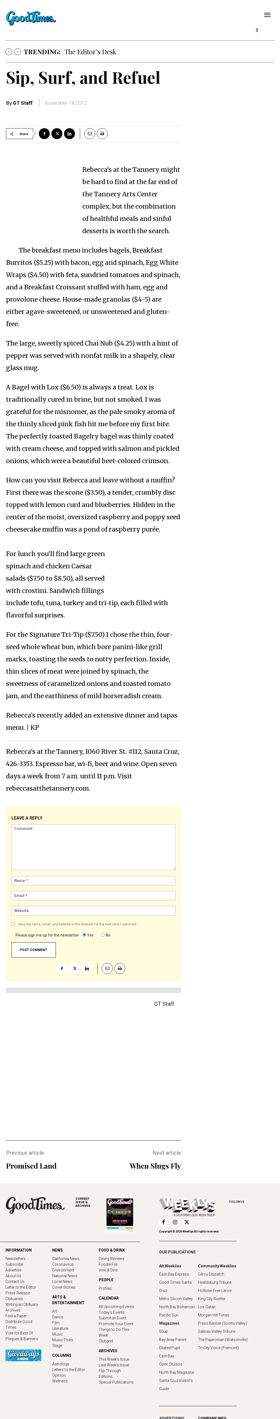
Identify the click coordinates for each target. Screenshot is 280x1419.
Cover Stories (63, 1287)
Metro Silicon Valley (176, 1299)
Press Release (17, 1293)
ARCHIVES (90, 1202)
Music (57, 1334)
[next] (17, 51)
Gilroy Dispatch (211, 1274)
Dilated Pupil (169, 1348)
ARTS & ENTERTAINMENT (68, 1300)
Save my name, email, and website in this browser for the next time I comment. (77, 924)
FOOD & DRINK (112, 1250)
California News (66, 1258)
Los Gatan (207, 1307)
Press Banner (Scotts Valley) (222, 1323)
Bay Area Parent (172, 1339)
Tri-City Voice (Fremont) (218, 1348)
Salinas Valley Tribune (216, 1331)
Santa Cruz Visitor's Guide (176, 1384)
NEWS (57, 1250)
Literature (60, 1328)
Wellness (60, 1381)
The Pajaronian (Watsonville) (223, 1339)
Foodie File (108, 1264)
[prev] (8, 51)
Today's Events (112, 1312)
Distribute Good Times (18, 1324)
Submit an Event (112, 1318)
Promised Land (31, 1166)
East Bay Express (174, 1274)
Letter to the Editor (20, 1287)
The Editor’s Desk (90, 51)
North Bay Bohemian (177, 1307)
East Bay (166, 1356)
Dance (57, 1317)
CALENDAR (109, 1298)
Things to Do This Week (114, 1332)
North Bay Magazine (176, 1372)
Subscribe (14, 1264)
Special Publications (116, 1382)
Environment (63, 1270)
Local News (62, 1281)
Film (56, 1323)
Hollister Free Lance (215, 1290)
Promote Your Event (116, 1324)
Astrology (60, 1364)
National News (64, 1276)
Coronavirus (63, 1264)
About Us (13, 1276)
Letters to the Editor (68, 1369)
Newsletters (15, 1258)
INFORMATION (18, 1250)
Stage (57, 1345)
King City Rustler (212, 1299)
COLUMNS (61, 1355)
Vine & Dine (108, 1270)
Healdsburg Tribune (215, 1282)
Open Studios (170, 1364)
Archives (13, 1310)
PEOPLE (106, 1280)
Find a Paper (16, 1316)
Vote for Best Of (19, 1333)
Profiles (105, 1288)
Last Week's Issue (114, 1365)
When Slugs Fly (155, 1166)
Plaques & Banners (21, 1339)
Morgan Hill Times (213, 1315)
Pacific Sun (169, 1315)
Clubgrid (106, 1341)
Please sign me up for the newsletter (47, 935)
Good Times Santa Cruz (175, 1286)
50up (163, 1331)
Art (54, 1311)
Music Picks (62, 1340)
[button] (257, 30)
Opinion (59, 1375)
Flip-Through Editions (110, 1374)
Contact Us (15, 1281)
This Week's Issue (114, 1359)
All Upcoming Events (116, 1306)
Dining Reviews (111, 1258)
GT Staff (23, 103)
